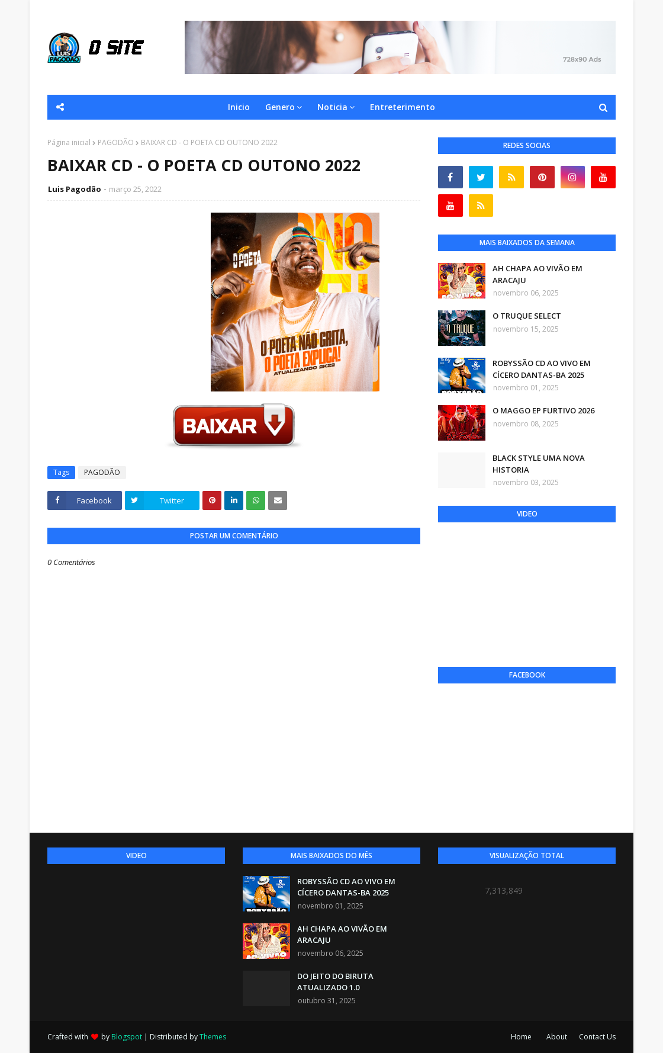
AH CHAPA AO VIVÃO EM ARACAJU (537, 274)
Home (521, 1037)
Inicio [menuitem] (239, 107)
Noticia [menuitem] (332, 107)
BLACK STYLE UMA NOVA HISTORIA (539, 463)
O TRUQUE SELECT (527, 315)
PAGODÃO (116, 142)
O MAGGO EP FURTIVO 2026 (543, 410)
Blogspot (126, 1037)
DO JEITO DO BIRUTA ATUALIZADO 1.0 (335, 982)
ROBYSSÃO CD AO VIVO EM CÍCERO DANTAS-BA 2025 (542, 369)
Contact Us (597, 1037)
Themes (212, 1037)
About (556, 1037)
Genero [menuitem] (280, 107)
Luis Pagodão (74, 189)
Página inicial (69, 142)
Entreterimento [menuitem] (402, 107)
